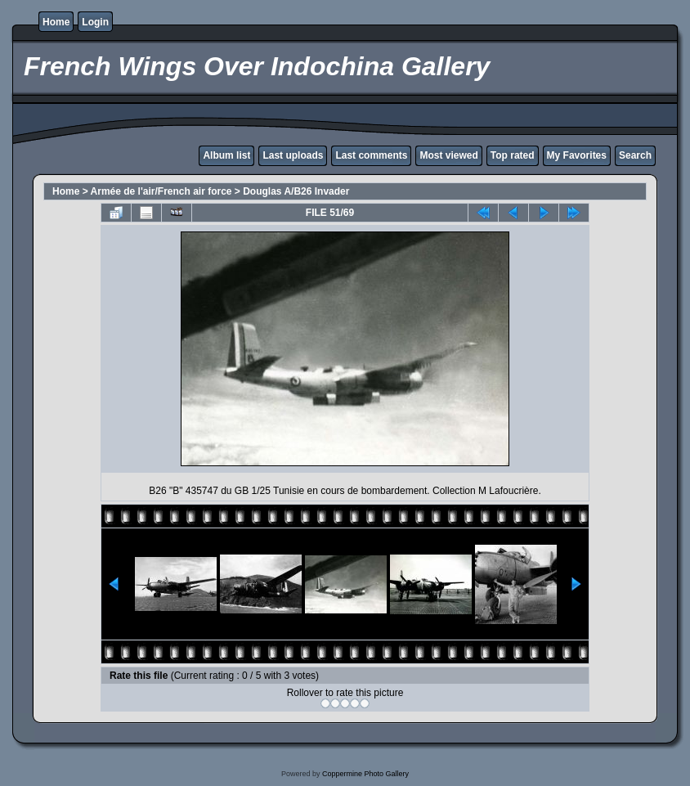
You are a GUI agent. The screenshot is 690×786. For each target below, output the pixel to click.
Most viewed (448, 155)
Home (56, 22)
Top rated (513, 155)
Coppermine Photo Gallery (365, 774)
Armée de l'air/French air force (161, 191)
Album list (226, 155)
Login (95, 22)
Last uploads (292, 155)
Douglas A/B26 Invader (296, 191)
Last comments (371, 155)
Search (635, 155)
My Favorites (577, 155)
